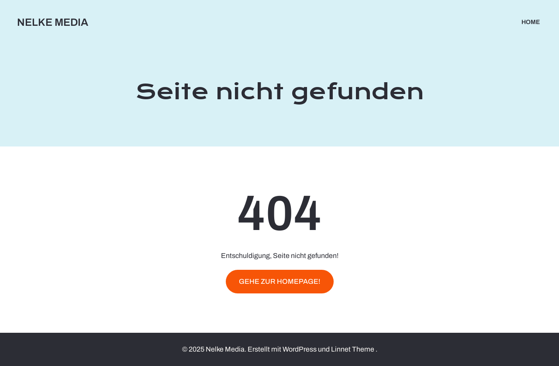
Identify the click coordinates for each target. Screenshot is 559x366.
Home (530, 22)
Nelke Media (52, 22)
